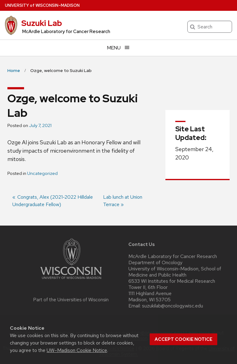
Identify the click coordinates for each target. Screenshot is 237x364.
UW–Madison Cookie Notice (77, 350)
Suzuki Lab (41, 23)
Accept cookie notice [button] (183, 339)
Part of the (71, 300)
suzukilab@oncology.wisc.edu (172, 306)
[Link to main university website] (71, 280)
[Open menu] (118, 48)
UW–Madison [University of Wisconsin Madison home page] (42, 5)
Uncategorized (42, 173)
